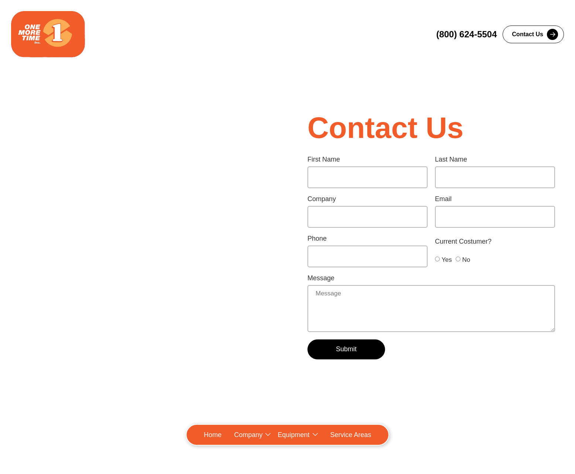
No (466, 259)
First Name (323, 159)
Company (321, 199)
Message (320, 278)
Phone (317, 238)
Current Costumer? (463, 241)
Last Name (451, 159)
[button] (252, 435)
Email (443, 199)
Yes (447, 259)
